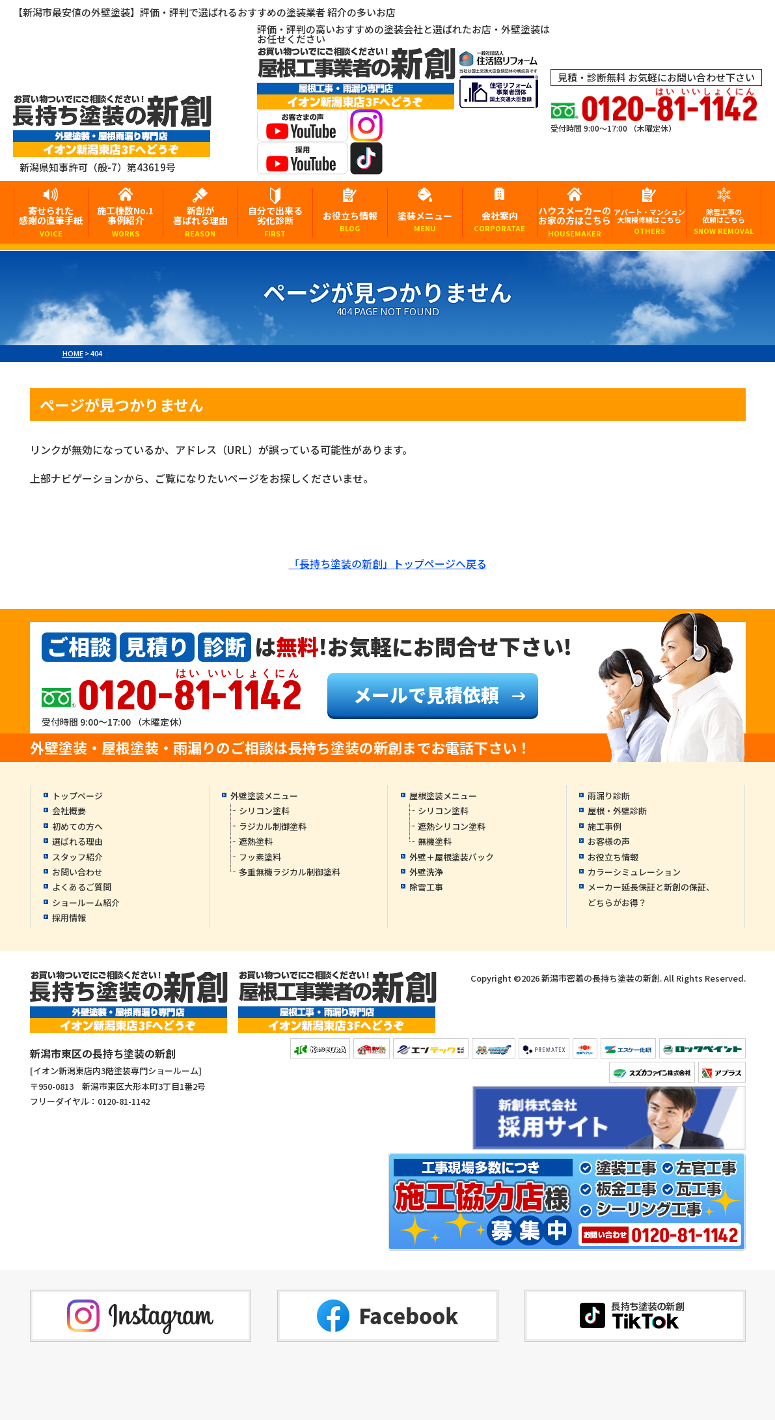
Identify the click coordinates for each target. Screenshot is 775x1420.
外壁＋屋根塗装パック (451, 857)
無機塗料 (435, 841)
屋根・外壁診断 (617, 810)
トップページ (77, 795)
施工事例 (604, 826)
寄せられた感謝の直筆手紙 (51, 220)
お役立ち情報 (350, 221)
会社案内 (500, 221)
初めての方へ (77, 826)
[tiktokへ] (366, 166)
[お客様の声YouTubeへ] (302, 133)
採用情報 (69, 917)
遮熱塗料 (256, 841)
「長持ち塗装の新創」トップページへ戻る (388, 563)
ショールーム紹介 (86, 902)
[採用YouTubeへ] (302, 166)
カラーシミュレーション (634, 872)
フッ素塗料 (260, 857)
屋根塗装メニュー (443, 795)
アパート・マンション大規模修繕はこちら (649, 221)
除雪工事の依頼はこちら (724, 221)
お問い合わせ (77, 872)
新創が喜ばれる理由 (200, 220)
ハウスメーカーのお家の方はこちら (574, 220)
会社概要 (69, 810)
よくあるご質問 (81, 887)
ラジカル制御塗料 (272, 826)
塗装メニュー (425, 221)
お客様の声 (609, 841)
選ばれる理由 (77, 841)
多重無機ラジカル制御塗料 (289, 872)
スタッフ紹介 (77, 857)
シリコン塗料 (264, 810)
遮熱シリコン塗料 (451, 826)
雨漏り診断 (609, 795)
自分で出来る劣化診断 (275, 220)
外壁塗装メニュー (264, 795)
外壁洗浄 (426, 872)
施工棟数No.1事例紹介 (125, 220)
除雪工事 (426, 887)
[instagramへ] (366, 133)
